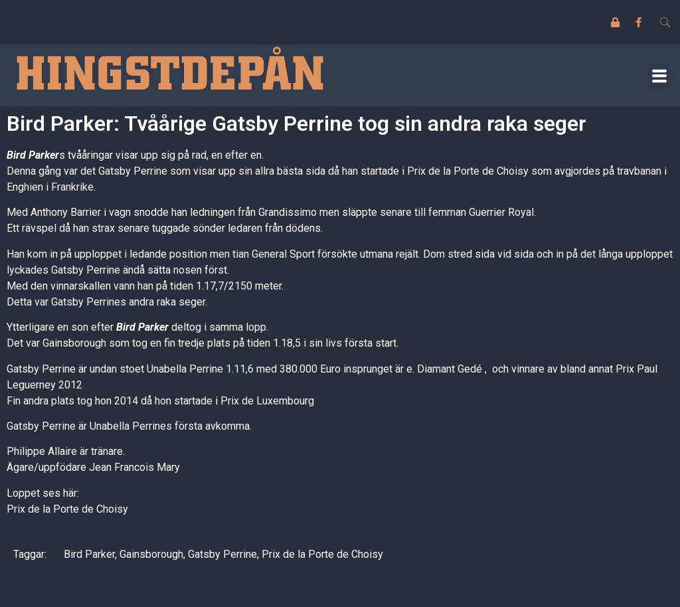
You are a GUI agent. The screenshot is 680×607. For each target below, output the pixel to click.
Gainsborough (151, 554)
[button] (659, 75)
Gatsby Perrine (222, 554)
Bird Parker (33, 155)
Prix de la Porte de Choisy (67, 509)
